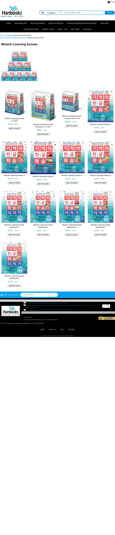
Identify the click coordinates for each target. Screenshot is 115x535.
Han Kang (87, 29)
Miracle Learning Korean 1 (100, 124)
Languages (9, 35)
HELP (62, 329)
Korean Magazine (31, 29)
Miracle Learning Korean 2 (14, 175)
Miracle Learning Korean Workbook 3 (72, 226)
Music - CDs (62, 29)
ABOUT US (52, 329)
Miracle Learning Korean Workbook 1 (14, 226)
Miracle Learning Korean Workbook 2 (43, 226)
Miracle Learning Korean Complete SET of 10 (72, 117)
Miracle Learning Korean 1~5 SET (14, 119)
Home (8, 23)
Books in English (56, 23)
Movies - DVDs (48, 29)
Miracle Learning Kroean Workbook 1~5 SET (43, 125)
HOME (42, 329)
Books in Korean (38, 23)
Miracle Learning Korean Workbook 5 (14, 277)
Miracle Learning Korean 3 (43, 176)
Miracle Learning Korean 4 (71, 175)
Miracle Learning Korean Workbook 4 (100, 226)
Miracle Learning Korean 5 (100, 175)
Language (104, 23)
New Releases (21, 23)
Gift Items (75, 29)
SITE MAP (71, 329)
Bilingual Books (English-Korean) (81, 23)
